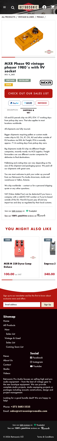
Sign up (47, 304)
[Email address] (21, 304)
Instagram (36, 361)
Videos (6, 373)
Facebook (36, 357)
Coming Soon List (14, 346)
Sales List (10, 333)
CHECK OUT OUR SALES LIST (28, 93)
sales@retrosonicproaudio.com (28, 411)
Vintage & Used (26, 17)
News (6, 356)
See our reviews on (24, 215)
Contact (7, 364)
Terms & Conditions (45, 436)
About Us (8, 360)
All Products (8, 17)
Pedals (40, 17)
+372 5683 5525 (20, 406)
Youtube (36, 366)
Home (6, 320)
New (7, 329)
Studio (6, 368)
